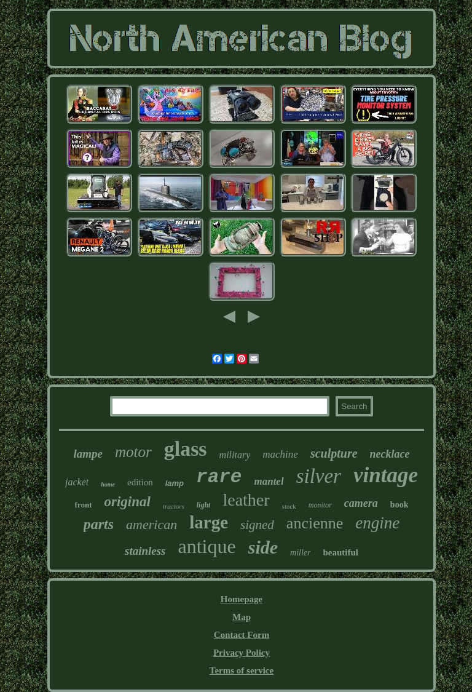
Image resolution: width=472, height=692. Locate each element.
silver (318, 476)
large (208, 522)
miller (300, 552)
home (108, 484)
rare (219, 477)
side (263, 547)
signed (257, 524)
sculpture (334, 453)
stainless (145, 550)
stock (289, 506)
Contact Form (241, 635)
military (235, 455)
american (151, 524)
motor (133, 451)
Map (241, 617)
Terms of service (241, 670)
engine (377, 523)
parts (99, 524)
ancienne (314, 523)
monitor (320, 505)
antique (207, 546)
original (127, 501)
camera (361, 503)
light (204, 505)
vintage (385, 475)
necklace (390, 454)
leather (245, 499)
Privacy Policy (241, 653)
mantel (268, 481)
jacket (76, 482)
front (83, 504)
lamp (174, 483)
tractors (173, 506)
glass (185, 448)
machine (280, 454)
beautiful (340, 552)
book (399, 504)
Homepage (241, 599)
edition (140, 482)
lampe (88, 453)
